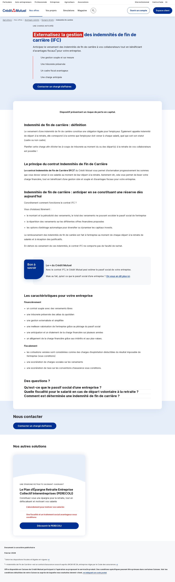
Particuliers (7, 2)
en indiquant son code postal (95, 573)
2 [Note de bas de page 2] (74, 170)
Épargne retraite (48, 20)
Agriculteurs (70, 2)
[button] (138, 10)
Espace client (162, 10)
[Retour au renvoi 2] (117, 564)
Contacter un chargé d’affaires (54, 86)
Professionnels (41, 2)
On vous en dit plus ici (118, 276)
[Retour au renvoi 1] (48, 560)
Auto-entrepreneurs (23, 2)
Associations (83, 2)
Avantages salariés (32, 20)
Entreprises (55, 2)
